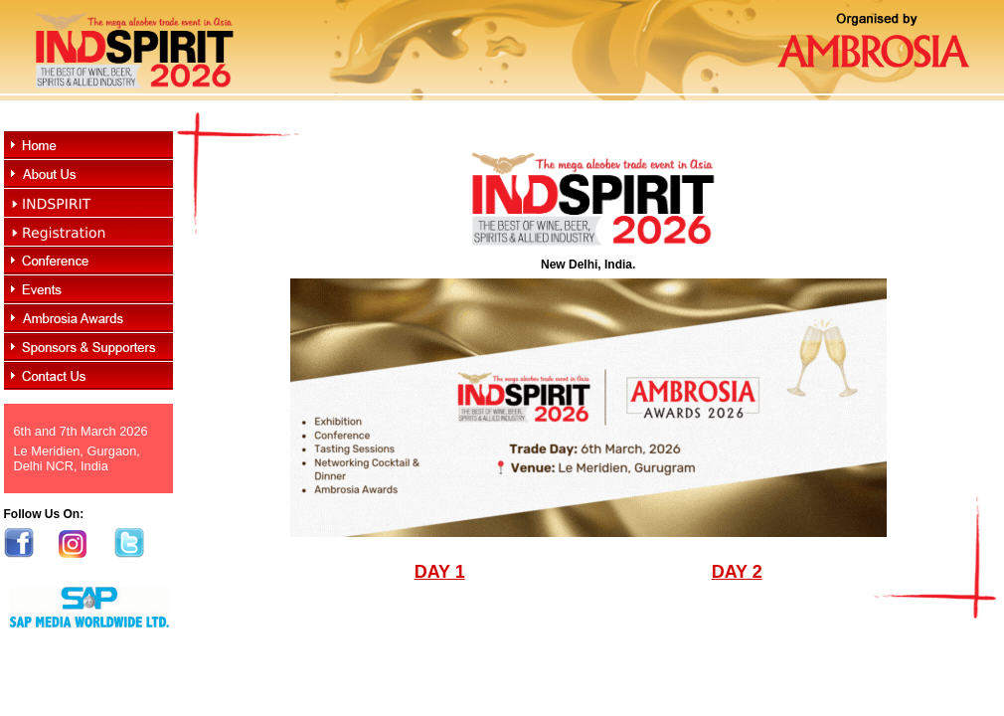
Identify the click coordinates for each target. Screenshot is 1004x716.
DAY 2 (737, 572)
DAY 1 (440, 572)
